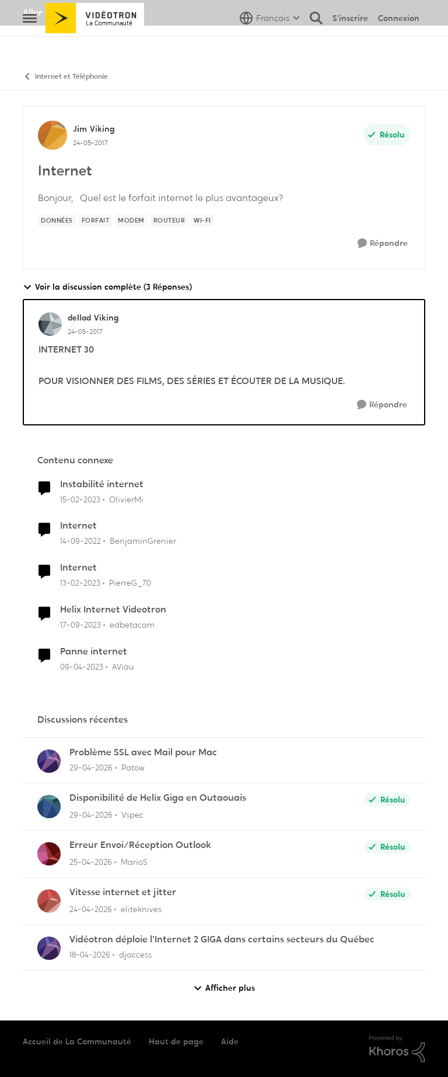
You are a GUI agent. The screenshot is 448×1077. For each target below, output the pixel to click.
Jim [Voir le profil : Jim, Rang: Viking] (80, 129)
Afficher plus (224, 988)
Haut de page (176, 1041)
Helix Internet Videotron (113, 609)
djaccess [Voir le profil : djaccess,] (135, 954)
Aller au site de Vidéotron (78, 12)
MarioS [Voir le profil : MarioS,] (134, 862)
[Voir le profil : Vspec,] (49, 806)
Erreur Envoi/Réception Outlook (140, 845)
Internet (78, 526)
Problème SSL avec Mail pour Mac (143, 752)
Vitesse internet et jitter (122, 892)
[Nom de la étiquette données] (57, 220)
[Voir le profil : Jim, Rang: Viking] (52, 135)
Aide (230, 1041)
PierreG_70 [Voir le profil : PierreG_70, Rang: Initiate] (130, 583)
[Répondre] (382, 243)
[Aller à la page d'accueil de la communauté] (95, 44)
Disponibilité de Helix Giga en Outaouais (157, 798)
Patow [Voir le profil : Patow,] (133, 767)
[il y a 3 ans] (80, 499)
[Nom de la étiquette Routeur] (169, 220)
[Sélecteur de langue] (270, 43)
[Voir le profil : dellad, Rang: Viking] (50, 324)
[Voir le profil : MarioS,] (49, 853)
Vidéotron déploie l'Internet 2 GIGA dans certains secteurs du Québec (221, 939)
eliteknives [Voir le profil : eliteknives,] (141, 909)
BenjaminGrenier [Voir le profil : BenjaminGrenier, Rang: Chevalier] (143, 541)
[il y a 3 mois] (91, 768)
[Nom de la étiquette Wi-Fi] (202, 220)
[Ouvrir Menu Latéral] (30, 43)
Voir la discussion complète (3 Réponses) (107, 287)
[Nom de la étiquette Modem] (131, 220)
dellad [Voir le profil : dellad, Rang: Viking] (79, 317)
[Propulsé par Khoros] (397, 1049)
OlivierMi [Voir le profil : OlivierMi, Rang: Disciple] (126, 499)
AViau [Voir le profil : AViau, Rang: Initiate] (123, 666)
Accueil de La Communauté (77, 1041)
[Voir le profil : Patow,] (49, 761)
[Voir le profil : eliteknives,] (49, 901)
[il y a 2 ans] (80, 625)
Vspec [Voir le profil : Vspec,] (132, 814)
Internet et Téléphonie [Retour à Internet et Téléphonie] (65, 77)
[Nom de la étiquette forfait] (96, 220)
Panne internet (93, 651)
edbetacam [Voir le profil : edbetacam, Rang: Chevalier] (132, 625)
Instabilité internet (102, 484)
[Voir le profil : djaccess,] (49, 948)
